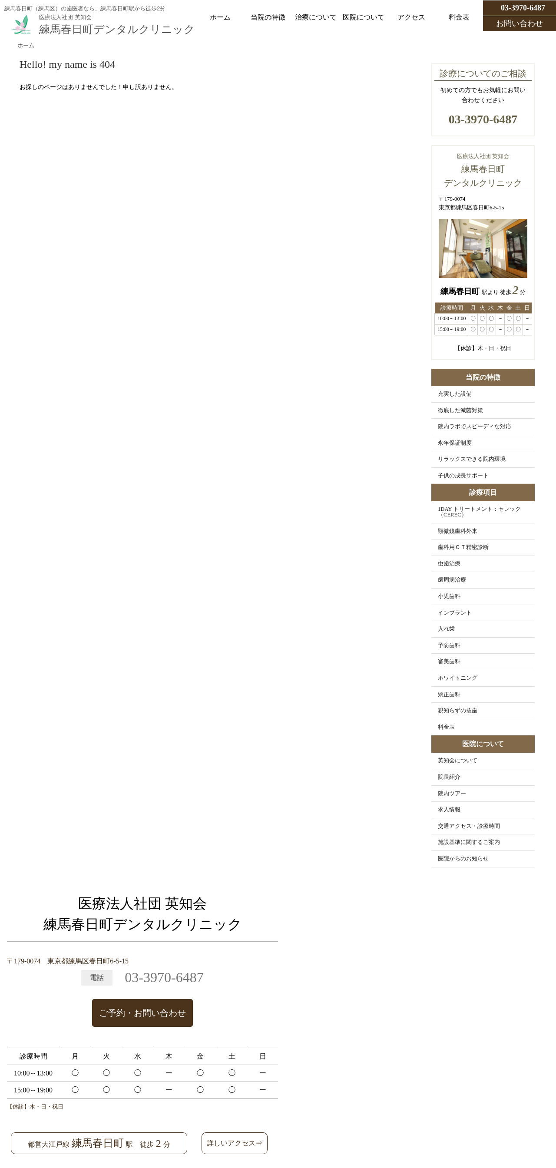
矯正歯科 (449, 695)
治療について (316, 17)
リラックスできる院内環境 (472, 459)
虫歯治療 (449, 564)
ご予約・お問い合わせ (142, 1013)
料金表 (459, 17)
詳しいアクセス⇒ (234, 1143)
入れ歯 (446, 629)
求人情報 (449, 810)
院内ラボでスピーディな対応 (474, 427)
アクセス (411, 17)
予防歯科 (449, 645)
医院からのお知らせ (463, 859)
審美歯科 (449, 661)
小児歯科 (449, 596)
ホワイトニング (457, 678)
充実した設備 (455, 394)
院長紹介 (449, 777)
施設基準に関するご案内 (469, 842)
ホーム (220, 17)
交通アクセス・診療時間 (469, 826)
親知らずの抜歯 (457, 711)
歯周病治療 (452, 580)
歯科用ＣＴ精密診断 (463, 547)
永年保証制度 (455, 443)
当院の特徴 (268, 17)
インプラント (455, 613)
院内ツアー (452, 794)
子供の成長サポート (463, 476)
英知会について (457, 761)
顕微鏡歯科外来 (457, 531)
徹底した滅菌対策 (460, 410)
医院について (363, 17)
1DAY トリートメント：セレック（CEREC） (479, 512)
